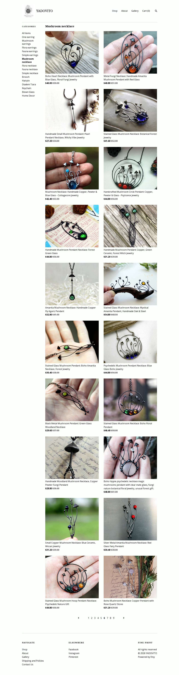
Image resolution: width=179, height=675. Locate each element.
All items (26, 33)
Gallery (135, 10)
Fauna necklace (30, 69)
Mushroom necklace (28, 60)
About (124, 10)
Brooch (26, 76)
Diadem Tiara (29, 84)
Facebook (73, 649)
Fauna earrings (30, 51)
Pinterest (73, 656)
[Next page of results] (123, 617)
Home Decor (28, 95)
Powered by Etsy (146, 656)
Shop (114, 10)
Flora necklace (29, 65)
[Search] (156, 11)
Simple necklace (30, 73)
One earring (28, 37)
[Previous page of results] (79, 617)
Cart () (146, 10)
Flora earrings (29, 47)
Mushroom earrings (28, 42)
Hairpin (26, 80)
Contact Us (27, 664)
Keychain (26, 88)
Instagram (74, 653)
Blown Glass (28, 91)
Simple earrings (30, 55)
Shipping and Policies (33, 660)
